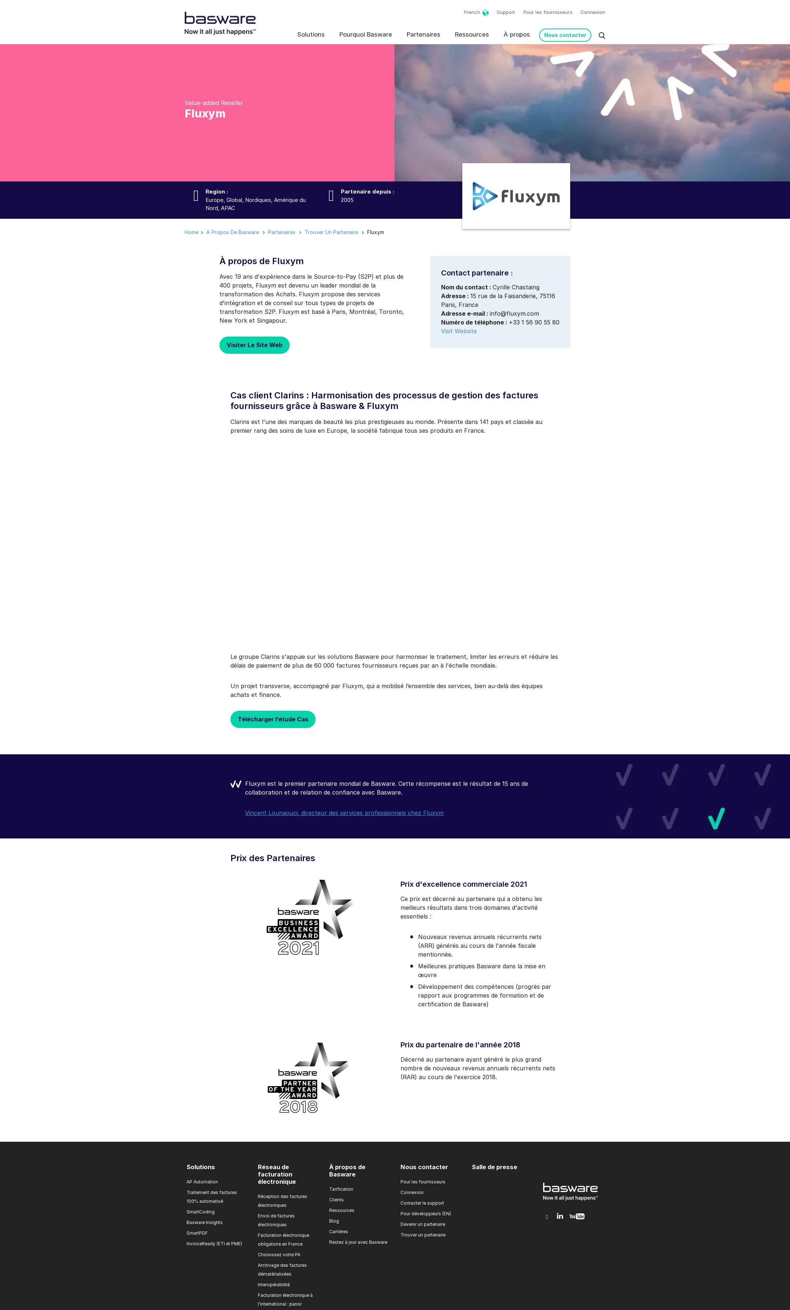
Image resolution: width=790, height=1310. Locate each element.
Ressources (472, 34)
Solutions (311, 34)
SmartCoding (201, 1212)
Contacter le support (422, 1203)
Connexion (592, 12)
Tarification (341, 1189)
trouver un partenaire (331, 232)
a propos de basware (232, 232)
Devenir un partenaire (422, 1224)
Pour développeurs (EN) (425, 1213)
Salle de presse (494, 1167)
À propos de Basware (347, 1170)
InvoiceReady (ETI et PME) (214, 1243)
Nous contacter (565, 35)
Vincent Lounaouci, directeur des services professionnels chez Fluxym (344, 813)
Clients (336, 1199)
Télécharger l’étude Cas (273, 719)
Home (192, 232)
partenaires (282, 232)
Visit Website (459, 331)
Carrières (338, 1231)
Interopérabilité (274, 1284)
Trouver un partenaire (422, 1235)
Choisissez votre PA (279, 1254)
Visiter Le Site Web (254, 345)
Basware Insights (205, 1222)
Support (506, 12)
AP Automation (202, 1182)
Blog (334, 1221)
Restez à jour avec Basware (358, 1242)
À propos (517, 34)
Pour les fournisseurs (547, 12)
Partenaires (423, 34)
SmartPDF (197, 1233)
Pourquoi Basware (365, 34)
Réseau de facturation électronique (277, 1174)
